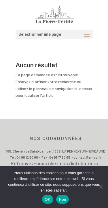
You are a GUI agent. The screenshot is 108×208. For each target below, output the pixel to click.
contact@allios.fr (87, 157)
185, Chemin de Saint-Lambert (29, 151)
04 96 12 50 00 (27, 157)
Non (62, 199)
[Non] (101, 187)
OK (47, 199)
